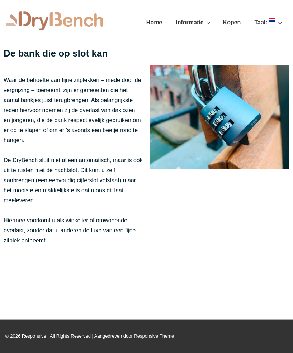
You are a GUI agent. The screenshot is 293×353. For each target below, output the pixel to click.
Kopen (232, 22)
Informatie (194, 22)
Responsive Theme (154, 336)
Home (154, 22)
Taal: (269, 22)
